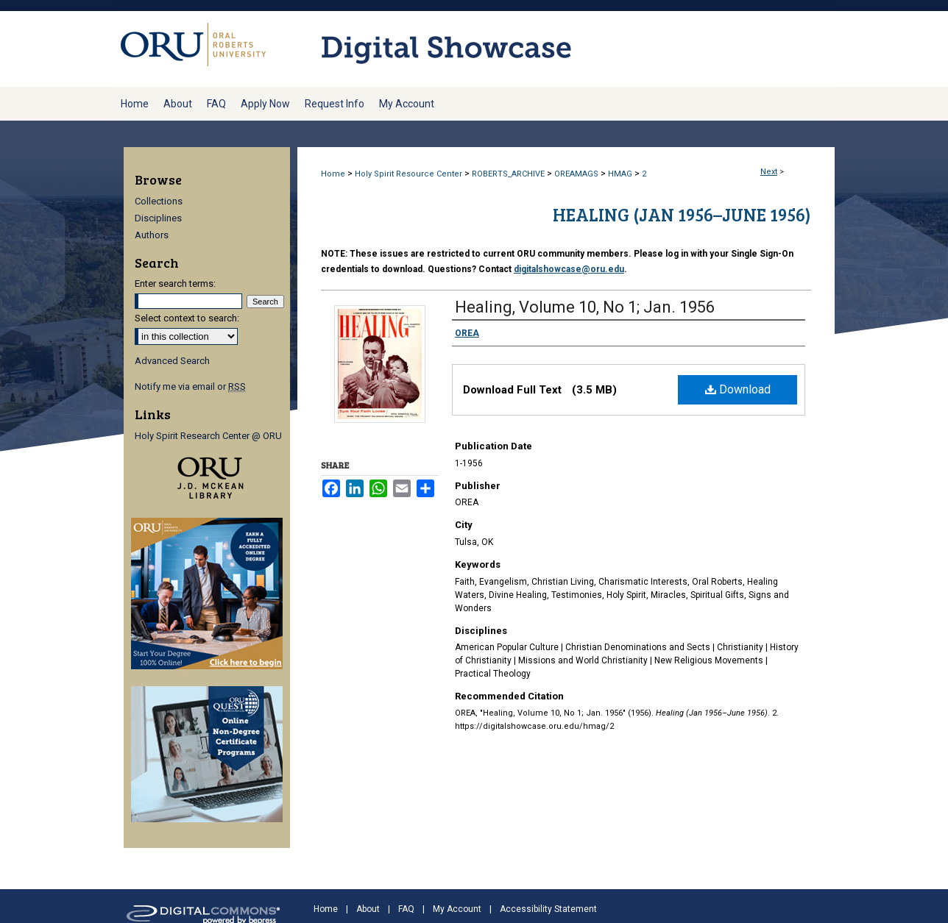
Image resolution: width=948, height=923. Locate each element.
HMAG (620, 174)
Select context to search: (187, 318)
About (368, 909)
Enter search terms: (175, 283)
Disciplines (158, 218)
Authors (152, 234)
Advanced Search (172, 360)
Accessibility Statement (548, 909)
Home (333, 174)
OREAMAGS (576, 174)
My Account (457, 909)
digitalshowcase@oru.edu (569, 269)
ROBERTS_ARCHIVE (508, 174)
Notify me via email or (190, 386)
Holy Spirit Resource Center (408, 174)
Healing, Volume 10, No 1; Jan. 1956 (585, 307)
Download (738, 389)
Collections (159, 201)
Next (768, 172)
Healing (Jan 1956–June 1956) (682, 214)
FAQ (406, 909)
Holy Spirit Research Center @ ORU (208, 435)
